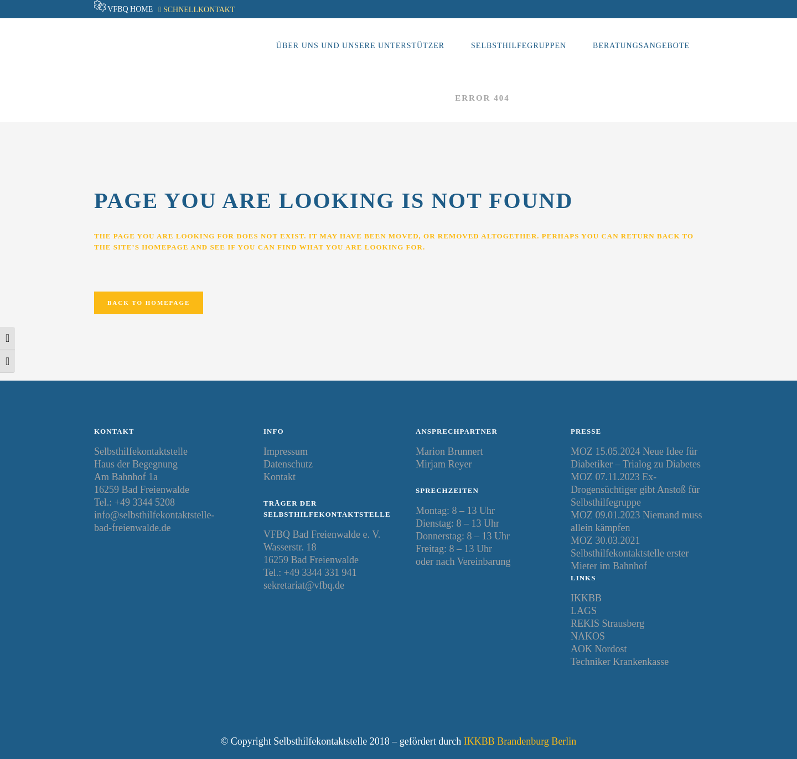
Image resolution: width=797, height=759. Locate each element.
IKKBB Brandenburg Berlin (520, 741)
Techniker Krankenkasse (620, 661)
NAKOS (588, 636)
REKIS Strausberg (607, 623)
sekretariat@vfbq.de (303, 585)
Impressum (285, 451)
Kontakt (279, 476)
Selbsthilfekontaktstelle (366, 97)
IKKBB (586, 598)
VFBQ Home (130, 9)
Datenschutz (288, 464)
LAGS (584, 610)
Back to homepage (148, 302)
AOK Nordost (599, 648)
